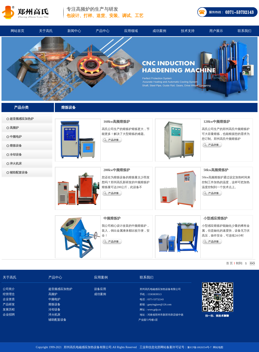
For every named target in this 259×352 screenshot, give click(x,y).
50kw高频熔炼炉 (216, 170)
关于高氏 (46, 31)
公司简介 (9, 289)
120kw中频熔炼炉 (217, 121)
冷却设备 (54, 309)
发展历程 (9, 309)
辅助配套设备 (57, 319)
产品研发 (9, 304)
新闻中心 (74, 31)
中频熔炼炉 (112, 218)
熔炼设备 (54, 304)
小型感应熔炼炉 (215, 218)
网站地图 (218, 347)
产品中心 (102, 31)
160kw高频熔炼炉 (116, 121)
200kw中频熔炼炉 (116, 170)
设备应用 (100, 289)
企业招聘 (9, 314)
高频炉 (52, 294)
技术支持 (188, 31)
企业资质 (9, 299)
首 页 (229, 263)
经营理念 (9, 294)
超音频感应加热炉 (60, 289)
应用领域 (131, 31)
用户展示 (216, 31)
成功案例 (159, 31)
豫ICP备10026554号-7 (199, 347)
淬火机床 (54, 314)
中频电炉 (54, 299)
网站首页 (17, 31)
